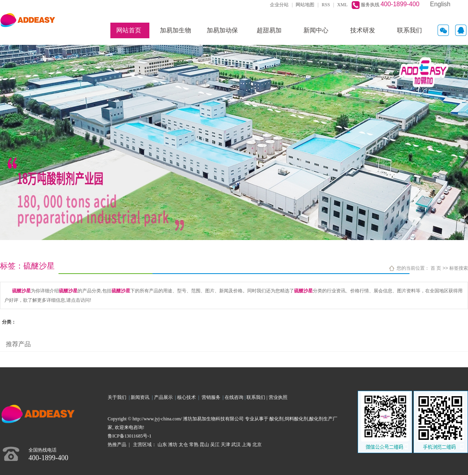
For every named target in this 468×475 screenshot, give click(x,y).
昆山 (204, 444)
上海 (246, 444)
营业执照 (278, 397)
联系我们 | (257, 397)
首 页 (436, 268)
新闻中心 (315, 30)
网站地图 (305, 4)
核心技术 (186, 397)
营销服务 (212, 397)
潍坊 (172, 444)
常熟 (194, 444)
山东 (162, 444)
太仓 (183, 444)
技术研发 (362, 30)
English (440, 4)
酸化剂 (276, 419)
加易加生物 (175, 30)
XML (342, 4)
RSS (326, 4)
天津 (225, 444)
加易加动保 (222, 30)
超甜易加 (269, 30)
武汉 (236, 444)
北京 (257, 444)
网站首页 (128, 30)
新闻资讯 (141, 397)
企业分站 (279, 4)
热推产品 (117, 444)
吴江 (215, 444)
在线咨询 (234, 397)
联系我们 (409, 30)
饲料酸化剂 (296, 419)
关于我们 (118, 397)
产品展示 (164, 397)
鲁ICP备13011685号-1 (129, 436)
